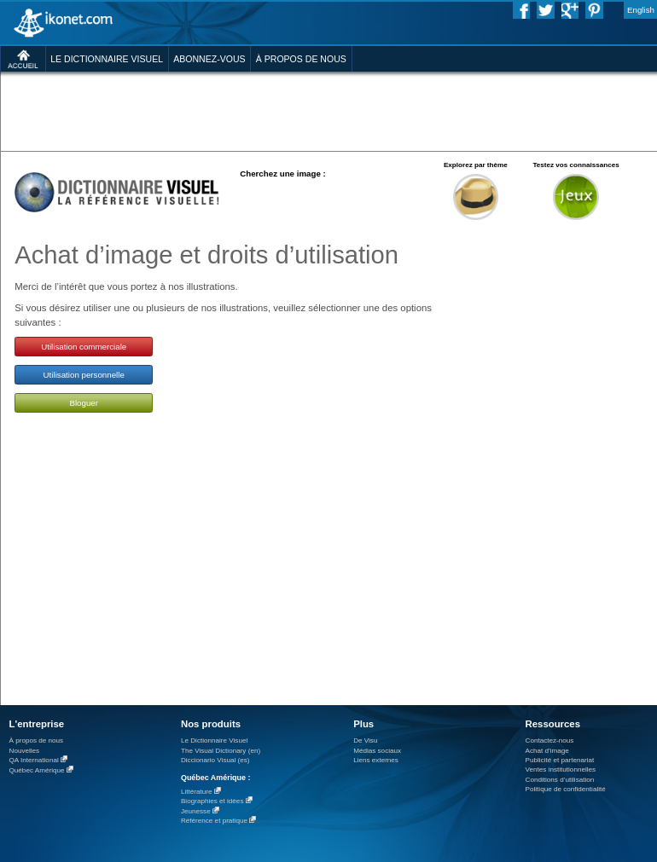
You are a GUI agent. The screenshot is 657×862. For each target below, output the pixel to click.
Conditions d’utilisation (560, 780)
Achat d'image (547, 751)
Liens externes (375, 760)
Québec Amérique (37, 770)
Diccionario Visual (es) (215, 760)
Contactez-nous (550, 740)
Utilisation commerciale (83, 346)
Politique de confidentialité (566, 789)
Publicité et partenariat (560, 760)
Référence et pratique (214, 820)
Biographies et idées (212, 801)
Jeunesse (196, 811)
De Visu (365, 740)
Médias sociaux (377, 751)
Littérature (196, 791)
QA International (34, 760)
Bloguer (83, 403)
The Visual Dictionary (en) (220, 751)
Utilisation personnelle (84, 374)
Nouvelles (24, 751)
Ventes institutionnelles (561, 769)
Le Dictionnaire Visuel (214, 740)
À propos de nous (36, 740)
